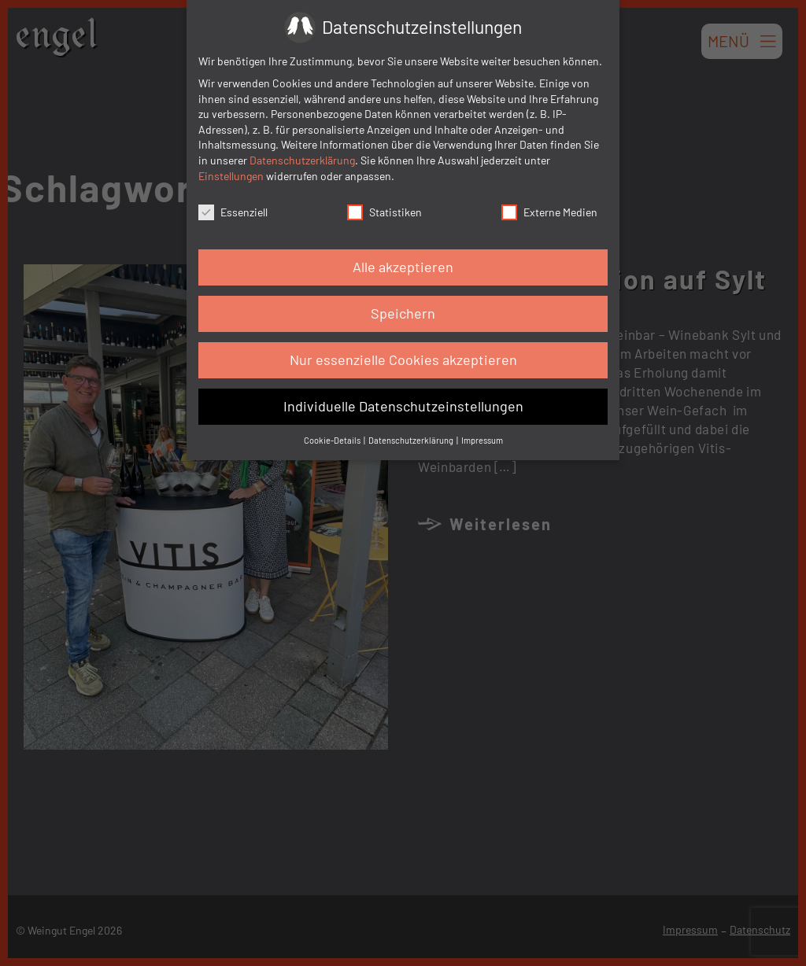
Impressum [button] (482, 440)
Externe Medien (549, 212)
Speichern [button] (403, 313)
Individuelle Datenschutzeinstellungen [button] (403, 406)
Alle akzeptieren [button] (403, 266)
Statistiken (384, 212)
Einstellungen (231, 176)
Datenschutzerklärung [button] (411, 440)
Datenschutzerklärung (302, 160)
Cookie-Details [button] (333, 440)
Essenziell (233, 212)
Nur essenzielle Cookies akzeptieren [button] (403, 359)
